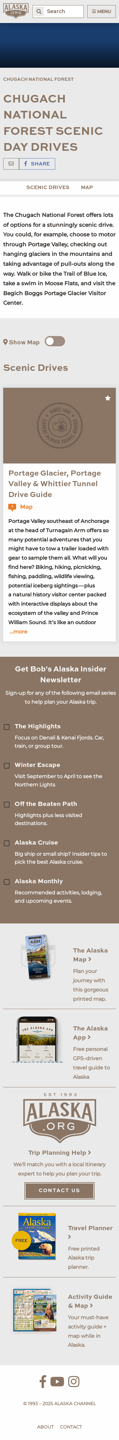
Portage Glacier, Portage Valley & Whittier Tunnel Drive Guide (54, 484)
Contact (71, 1427)
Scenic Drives (47, 187)
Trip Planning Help (59, 1153)
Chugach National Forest (38, 79)
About (45, 1427)
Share (37, 164)
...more (18, 632)
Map (87, 187)
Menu (101, 11)
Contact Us (59, 1190)
